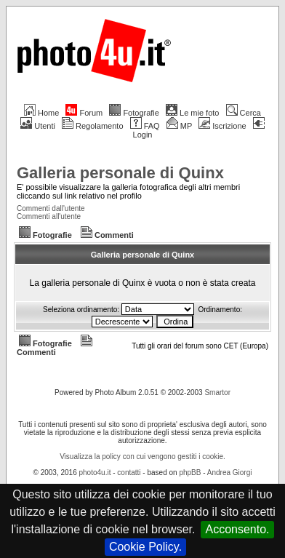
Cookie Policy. (145, 547)
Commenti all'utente (49, 216)
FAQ (145, 125)
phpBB (190, 473)
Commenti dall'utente (51, 208)
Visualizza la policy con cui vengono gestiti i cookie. (142, 457)
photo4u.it (95, 473)
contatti (128, 473)
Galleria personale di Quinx (120, 173)
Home (41, 112)
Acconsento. (237, 529)
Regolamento (92, 125)
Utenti (37, 125)
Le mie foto (192, 112)
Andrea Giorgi (229, 473)
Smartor (217, 392)
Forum (84, 112)
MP (179, 125)
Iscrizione (222, 125)
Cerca (243, 112)
